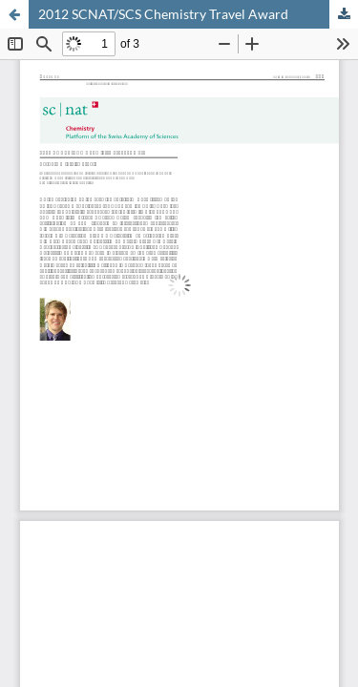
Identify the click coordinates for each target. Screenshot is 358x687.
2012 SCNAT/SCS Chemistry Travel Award (163, 14)
